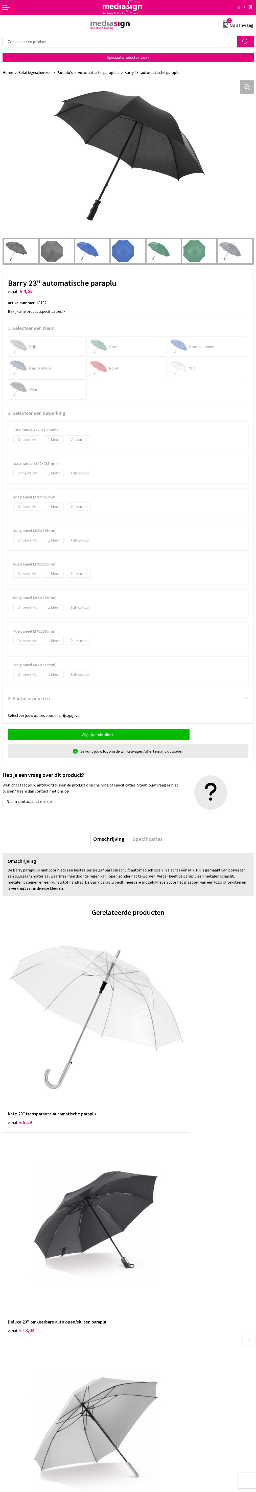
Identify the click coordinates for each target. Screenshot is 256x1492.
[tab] (108, 839)
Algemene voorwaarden (150, 1375)
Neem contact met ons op (29, 801)
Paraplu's (65, 72)
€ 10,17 (21, 1209)
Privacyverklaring (145, 1391)
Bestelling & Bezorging (23, 1383)
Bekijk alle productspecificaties (36, 311)
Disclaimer (139, 1399)
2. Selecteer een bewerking (36, 413)
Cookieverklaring (145, 1383)
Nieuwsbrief (140, 1305)
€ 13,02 (146, 1061)
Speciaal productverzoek (128, 57)
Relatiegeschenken (35, 72)
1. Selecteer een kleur (31, 328)
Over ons (138, 1298)
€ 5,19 (20, 1061)
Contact (10, 1375)
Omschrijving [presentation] (109, 838)
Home (8, 72)
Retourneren (14, 1391)
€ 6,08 (145, 1209)
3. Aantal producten (29, 698)
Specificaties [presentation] (147, 838)
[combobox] (120, 41)
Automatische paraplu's (98, 72)
